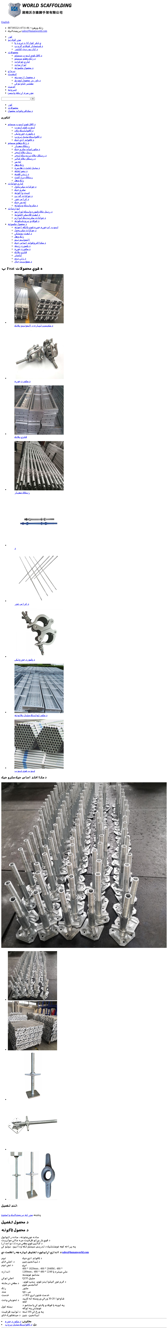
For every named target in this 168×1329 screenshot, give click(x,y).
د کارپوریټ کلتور (26, 49)
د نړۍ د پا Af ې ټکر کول (27, 43)
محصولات (13, 52)
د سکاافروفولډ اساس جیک (30, 242)
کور (10, 36)
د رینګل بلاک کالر (25, 158)
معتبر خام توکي (23, 83)
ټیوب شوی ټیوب (24, 127)
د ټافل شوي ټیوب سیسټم (28, 55)
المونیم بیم (22, 239)
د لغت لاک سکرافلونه (27, 214)
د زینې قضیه (21, 174)
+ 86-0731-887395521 (20, 27)
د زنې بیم (20, 258)
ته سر (17, 161)
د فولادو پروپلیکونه (26, 221)
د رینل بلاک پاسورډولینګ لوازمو (33, 211)
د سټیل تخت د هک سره (27, 168)
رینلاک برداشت (23, 177)
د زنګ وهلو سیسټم (25, 58)
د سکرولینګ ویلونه (26, 205)
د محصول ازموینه (24, 77)
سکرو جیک (19, 189)
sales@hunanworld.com (34, 31)
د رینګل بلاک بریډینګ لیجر (30, 155)
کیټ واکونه (22, 192)
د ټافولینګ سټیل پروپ (28, 136)
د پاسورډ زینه (22, 246)
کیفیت (12, 74)
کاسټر (18, 255)
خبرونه (12, 89)
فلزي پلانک (20, 252)
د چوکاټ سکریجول (25, 186)
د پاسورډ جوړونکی (24, 133)
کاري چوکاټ (22, 61)
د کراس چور (21, 199)
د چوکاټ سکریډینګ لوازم (30, 217)
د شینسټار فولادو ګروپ (28, 46)
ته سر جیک (20, 202)
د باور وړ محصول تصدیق (27, 80)
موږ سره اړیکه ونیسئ (20, 92)
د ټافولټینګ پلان (23, 130)
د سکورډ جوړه (22, 249)
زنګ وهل (19, 164)
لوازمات (20, 64)
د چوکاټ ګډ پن (23, 196)
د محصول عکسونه (23, 68)
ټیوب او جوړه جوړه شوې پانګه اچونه (36, 227)
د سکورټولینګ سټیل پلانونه (30, 715)
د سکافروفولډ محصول (20, 111)
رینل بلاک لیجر (23, 152)
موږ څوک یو (14, 39)
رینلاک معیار (22, 146)
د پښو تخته (21, 171)
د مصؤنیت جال (23, 261)
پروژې (11, 71)
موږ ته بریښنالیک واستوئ (17, 1215)
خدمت (11, 86)
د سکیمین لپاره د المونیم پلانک (33, 325)
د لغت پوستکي (23, 233)
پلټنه (37, 1215)
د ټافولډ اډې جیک (24, 139)
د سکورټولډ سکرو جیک (27, 149)
